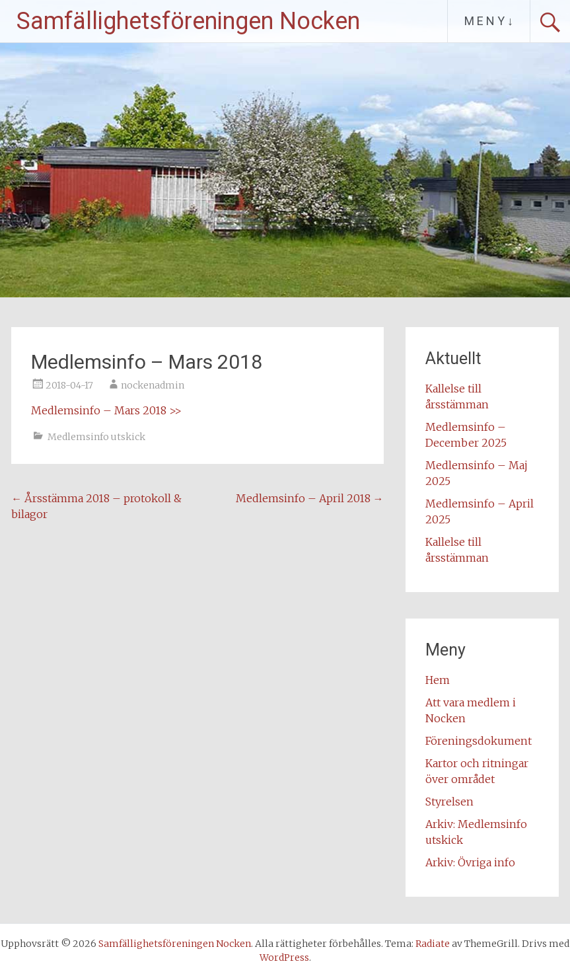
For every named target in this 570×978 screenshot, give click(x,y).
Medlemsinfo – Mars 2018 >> (106, 410)
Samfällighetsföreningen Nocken (188, 21)
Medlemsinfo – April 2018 (310, 498)
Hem (437, 680)
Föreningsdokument (478, 740)
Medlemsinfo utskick (96, 437)
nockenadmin (152, 385)
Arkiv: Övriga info (470, 862)
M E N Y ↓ (488, 21)
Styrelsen (449, 801)
